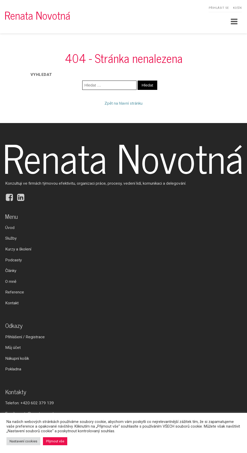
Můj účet (13, 347)
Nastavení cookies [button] (23, 441)
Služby (11, 238)
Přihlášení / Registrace (25, 337)
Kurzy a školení (18, 249)
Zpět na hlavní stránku (123, 103)
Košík (237, 8)
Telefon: (29, 403)
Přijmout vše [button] (55, 441)
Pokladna (13, 369)
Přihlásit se (219, 8)
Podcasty (13, 260)
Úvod (9, 227)
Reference (14, 292)
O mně (10, 281)
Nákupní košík (17, 358)
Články (10, 270)
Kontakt (12, 303)
